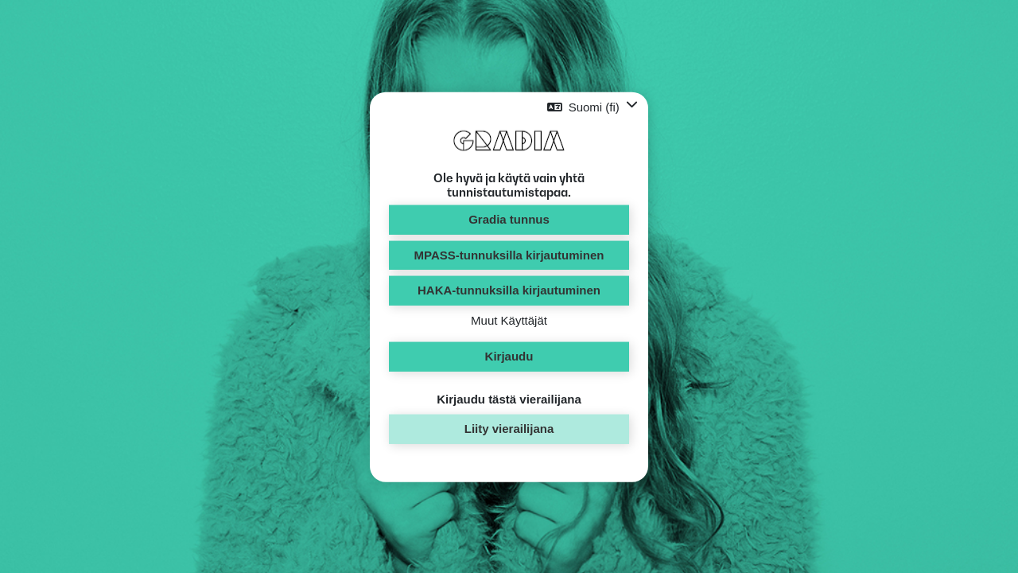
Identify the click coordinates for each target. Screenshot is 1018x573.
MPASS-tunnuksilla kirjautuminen (509, 254)
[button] (592, 107)
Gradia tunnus (509, 219)
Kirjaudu (509, 356)
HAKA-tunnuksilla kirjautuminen (509, 290)
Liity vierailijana (509, 428)
